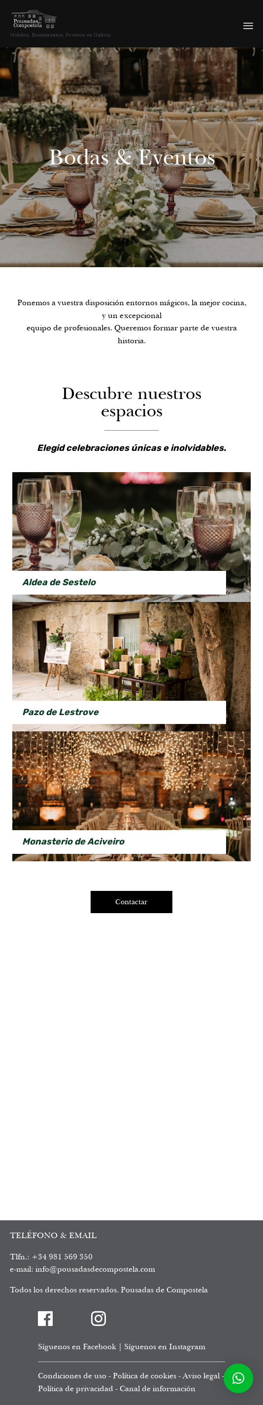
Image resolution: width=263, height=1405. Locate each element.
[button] (238, 1378)
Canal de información (158, 1389)
